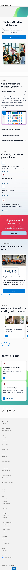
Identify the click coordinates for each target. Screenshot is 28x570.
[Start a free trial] (8, 378)
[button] (14, 74)
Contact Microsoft (5, 562)
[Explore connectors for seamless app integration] (14, 37)
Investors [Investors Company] (3, 545)
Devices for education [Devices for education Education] (6, 470)
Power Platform (5, 5)
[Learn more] (5, 183)
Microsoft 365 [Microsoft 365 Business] (4, 501)
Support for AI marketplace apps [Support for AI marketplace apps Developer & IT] (7, 519)
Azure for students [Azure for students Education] (5, 484)
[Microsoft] (14, 1)
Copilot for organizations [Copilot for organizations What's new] (6, 430)
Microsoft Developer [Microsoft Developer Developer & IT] (5, 515)
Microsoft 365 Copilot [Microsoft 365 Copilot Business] (6, 505)
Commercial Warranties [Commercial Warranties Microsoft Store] (6, 461)
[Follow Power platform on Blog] (14, 410)
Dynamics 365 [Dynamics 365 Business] (4, 498)
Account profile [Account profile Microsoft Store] (4, 447)
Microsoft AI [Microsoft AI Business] (4, 491)
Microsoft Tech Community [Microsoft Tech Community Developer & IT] (6, 522)
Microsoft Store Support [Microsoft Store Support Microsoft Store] (6, 451)
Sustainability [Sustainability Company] (4, 550)
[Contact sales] (13, 568)
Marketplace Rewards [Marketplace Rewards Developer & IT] (6, 529)
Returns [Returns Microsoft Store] (3, 454)
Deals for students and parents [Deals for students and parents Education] (7, 482)
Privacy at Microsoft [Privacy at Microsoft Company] (5, 541)
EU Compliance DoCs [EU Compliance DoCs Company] (5, 543)
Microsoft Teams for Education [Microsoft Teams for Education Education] (7, 472)
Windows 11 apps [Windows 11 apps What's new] (5, 440)
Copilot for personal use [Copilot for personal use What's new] (6, 433)
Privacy (10, 562)
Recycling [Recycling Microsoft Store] (3, 458)
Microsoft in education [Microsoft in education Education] (6, 468)
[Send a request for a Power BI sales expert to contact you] (8, 398)
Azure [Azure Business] (3, 496)
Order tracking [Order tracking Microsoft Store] (4, 456)
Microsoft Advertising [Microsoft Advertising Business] (6, 503)
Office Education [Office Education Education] (5, 477)
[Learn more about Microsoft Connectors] (14, 233)
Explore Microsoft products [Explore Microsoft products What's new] (6, 437)
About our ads (4, 565)
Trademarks (20, 562)
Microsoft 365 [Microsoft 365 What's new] (4, 435)
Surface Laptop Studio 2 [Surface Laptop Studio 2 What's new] (6, 428)
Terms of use (15, 562)
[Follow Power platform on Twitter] (3, 410)
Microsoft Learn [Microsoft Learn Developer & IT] (4, 517)
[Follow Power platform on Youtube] (10, 410)
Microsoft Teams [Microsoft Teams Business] (5, 508)
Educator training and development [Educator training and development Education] (8, 480)
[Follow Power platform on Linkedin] (7, 410)
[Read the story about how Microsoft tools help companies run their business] (14, 291)
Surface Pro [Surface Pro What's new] (4, 423)
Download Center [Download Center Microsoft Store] (5, 449)
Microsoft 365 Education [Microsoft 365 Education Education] (6, 475)
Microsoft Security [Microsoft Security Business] (5, 494)
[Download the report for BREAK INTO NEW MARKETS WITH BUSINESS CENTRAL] (9, 336)
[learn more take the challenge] (5, 171)
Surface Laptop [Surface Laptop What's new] (4, 425)
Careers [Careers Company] (3, 538)
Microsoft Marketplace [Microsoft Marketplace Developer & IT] (6, 524)
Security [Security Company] (3, 548)
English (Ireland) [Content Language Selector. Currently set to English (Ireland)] (7, 554)
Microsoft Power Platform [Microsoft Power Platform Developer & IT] (6, 527)
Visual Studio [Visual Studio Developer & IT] (4, 531)
